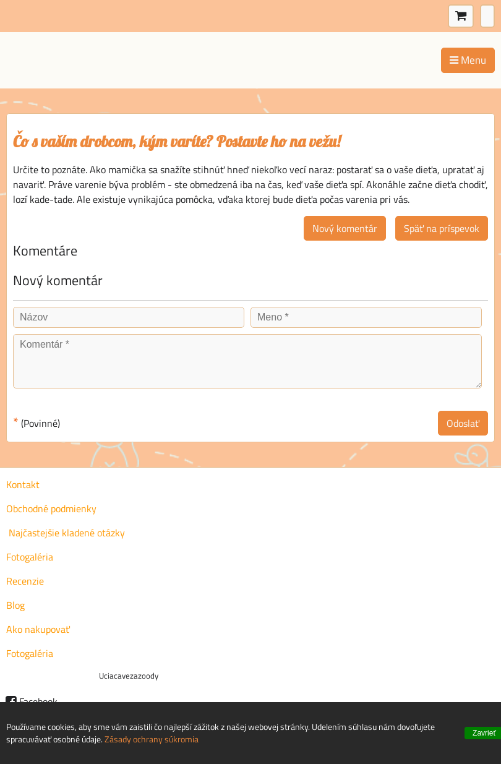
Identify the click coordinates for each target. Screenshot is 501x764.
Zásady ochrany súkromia (152, 738)
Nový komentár (344, 228)
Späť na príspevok (441, 228)
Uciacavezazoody (128, 675)
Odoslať (463, 423)
